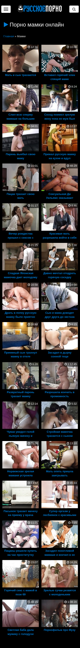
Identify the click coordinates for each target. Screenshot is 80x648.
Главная (8, 36)
